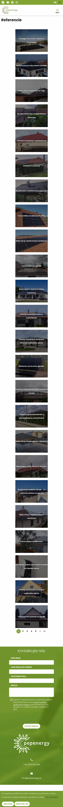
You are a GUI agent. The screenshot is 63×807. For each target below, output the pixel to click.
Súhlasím (7, 804)
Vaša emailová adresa (21, 667)
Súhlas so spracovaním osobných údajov (32, 700)
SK (55, 2)
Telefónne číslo (18, 676)
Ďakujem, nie (22, 804)
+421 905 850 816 (3, 2)
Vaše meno (16, 658)
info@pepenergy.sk (8, 2)
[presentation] (27, 717)
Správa (14, 685)
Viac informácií (51, 797)
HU (59, 2)
